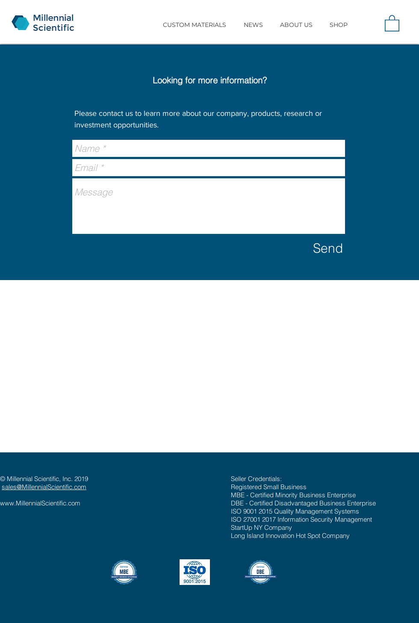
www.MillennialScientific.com (40, 503)
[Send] (328, 248)
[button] (194, 24)
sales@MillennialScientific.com (44, 487)
